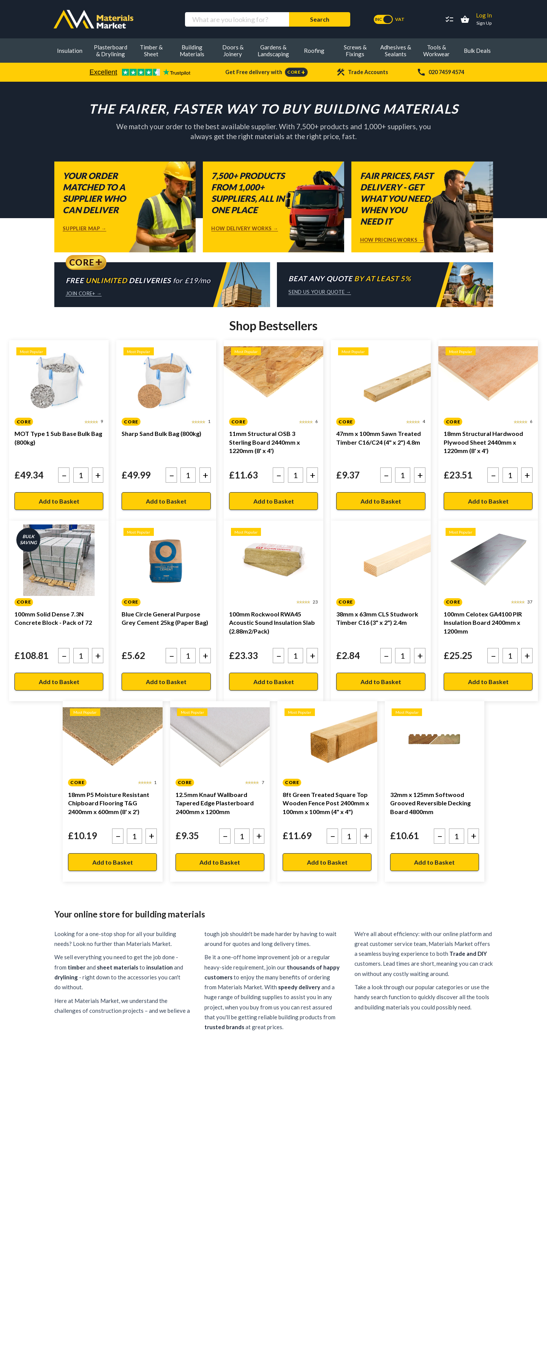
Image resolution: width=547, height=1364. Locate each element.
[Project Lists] (449, 19)
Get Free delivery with (266, 72)
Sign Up (484, 23)
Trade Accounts (362, 72)
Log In (484, 15)
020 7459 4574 (440, 72)
